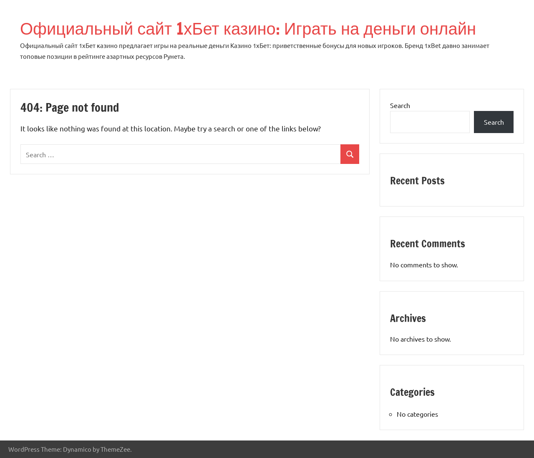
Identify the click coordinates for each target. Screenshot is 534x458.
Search (400, 105)
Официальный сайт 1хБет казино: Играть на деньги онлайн (248, 28)
